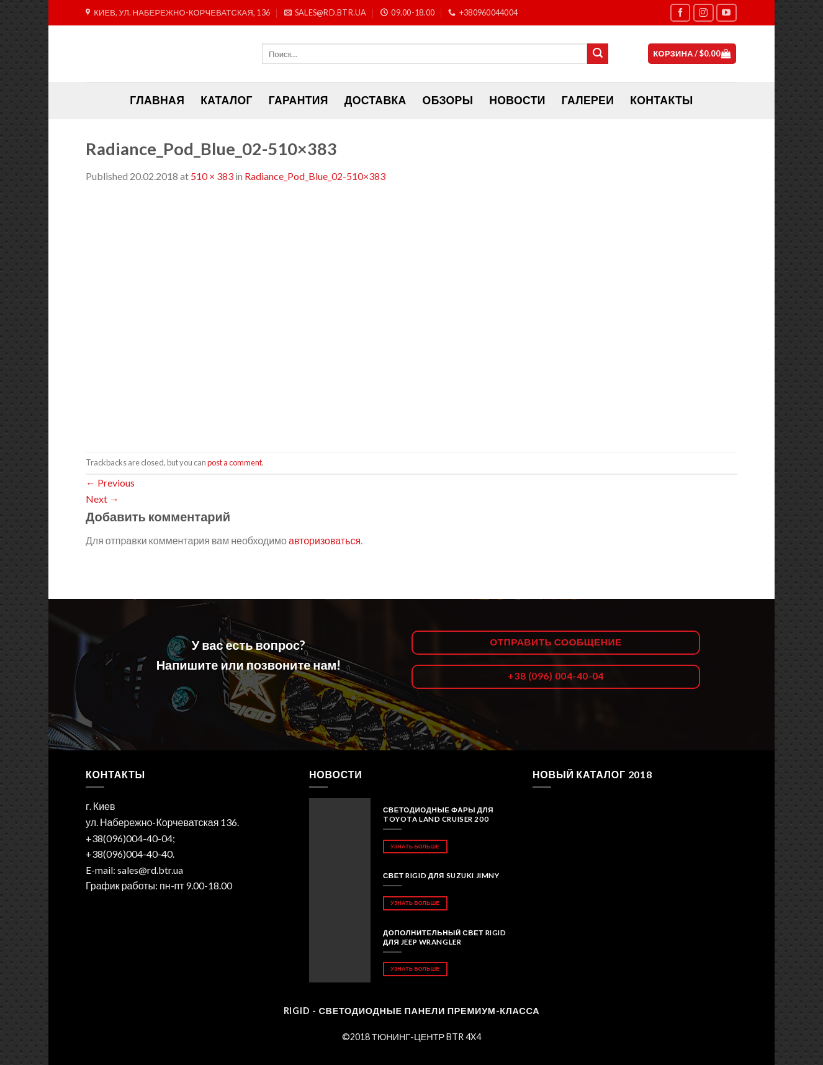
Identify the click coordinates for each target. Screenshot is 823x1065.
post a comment (234, 462)
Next (102, 499)
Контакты (661, 100)
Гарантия (298, 100)
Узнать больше (414, 846)
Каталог (226, 100)
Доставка (375, 100)
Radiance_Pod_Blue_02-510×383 (315, 176)
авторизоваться (325, 540)
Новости (517, 100)
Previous (110, 482)
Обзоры (448, 100)
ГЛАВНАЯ (157, 100)
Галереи (588, 100)
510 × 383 (212, 176)
